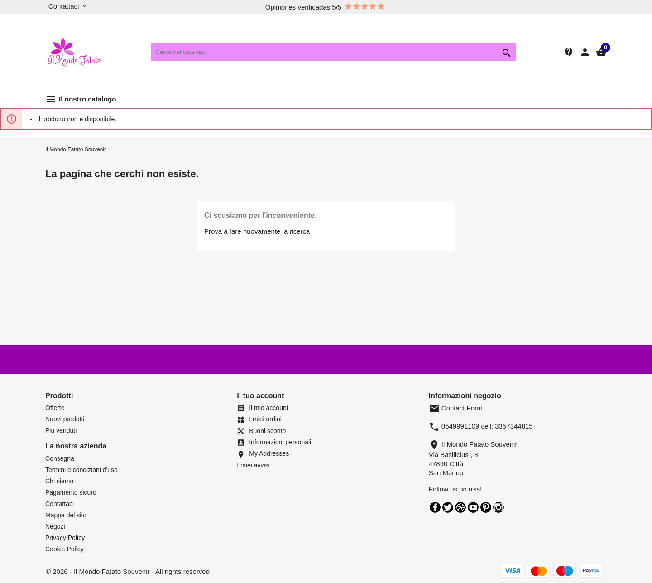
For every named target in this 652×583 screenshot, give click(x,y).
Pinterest (485, 507)
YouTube (473, 507)
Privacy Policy (65, 537)
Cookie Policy (64, 549)
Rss (460, 507)
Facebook (435, 507)
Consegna (59, 458)
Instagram (498, 507)
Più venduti (61, 430)
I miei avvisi (253, 465)
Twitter (447, 507)
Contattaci (59, 503)
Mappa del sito (65, 515)
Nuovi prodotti (64, 419)
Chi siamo (59, 481)
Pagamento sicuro (70, 492)
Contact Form (456, 408)
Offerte (55, 407)
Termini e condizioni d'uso (81, 469)
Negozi (55, 526)
